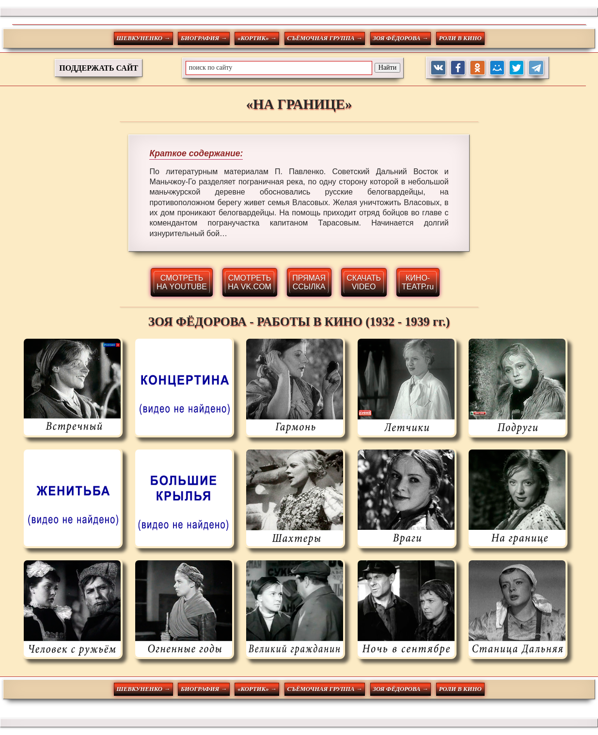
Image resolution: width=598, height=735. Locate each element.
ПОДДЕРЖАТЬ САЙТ (98, 68)
